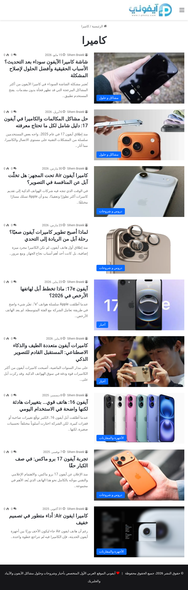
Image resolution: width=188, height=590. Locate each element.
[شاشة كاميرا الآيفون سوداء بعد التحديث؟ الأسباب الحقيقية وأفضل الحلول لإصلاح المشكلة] (139, 78)
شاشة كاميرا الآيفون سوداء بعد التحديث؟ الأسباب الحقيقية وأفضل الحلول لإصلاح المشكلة (46, 68)
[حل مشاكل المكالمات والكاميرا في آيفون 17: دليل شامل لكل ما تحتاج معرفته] (139, 134)
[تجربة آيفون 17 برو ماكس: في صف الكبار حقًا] (139, 475)
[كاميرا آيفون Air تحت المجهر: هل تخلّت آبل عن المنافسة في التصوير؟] (139, 191)
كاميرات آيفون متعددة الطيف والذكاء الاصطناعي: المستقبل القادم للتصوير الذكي (50, 352)
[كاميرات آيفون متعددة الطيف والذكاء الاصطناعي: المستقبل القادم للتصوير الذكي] (139, 361)
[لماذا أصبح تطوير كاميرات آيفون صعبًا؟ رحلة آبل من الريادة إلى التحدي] (139, 248)
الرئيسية (99, 26)
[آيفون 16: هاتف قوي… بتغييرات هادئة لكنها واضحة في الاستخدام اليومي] (139, 418)
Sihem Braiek (75, 55)
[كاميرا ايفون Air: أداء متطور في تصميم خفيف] (139, 531)
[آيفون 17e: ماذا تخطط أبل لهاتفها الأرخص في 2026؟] (139, 304)
